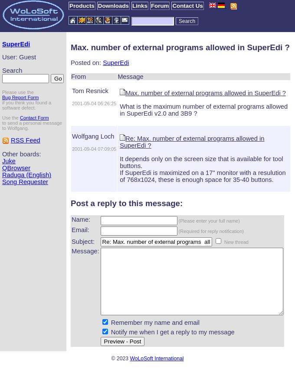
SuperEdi (16, 44)
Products (82, 6)
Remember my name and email (140, 328)
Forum (160, 6)
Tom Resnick (75, 90)
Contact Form (34, 126)
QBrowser (16, 182)
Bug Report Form (20, 106)
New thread (221, 235)
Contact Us (187, 6)
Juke (9, 175)
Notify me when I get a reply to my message (158, 338)
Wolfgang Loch (78, 136)
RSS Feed (25, 154)
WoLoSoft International (157, 365)
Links (140, 6)
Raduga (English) (14, 193)
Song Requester (25, 203)
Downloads (113, 6)
